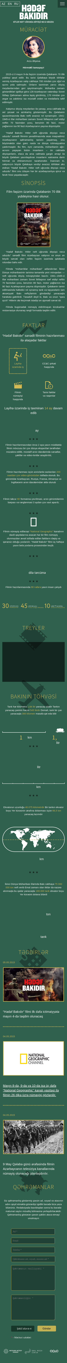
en (10, 3)
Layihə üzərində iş (18, 358)
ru (16, 3)
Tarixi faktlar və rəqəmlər (49, 387)
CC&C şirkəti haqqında (49, 358)
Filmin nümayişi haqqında (18, 389)
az (3, 3)
